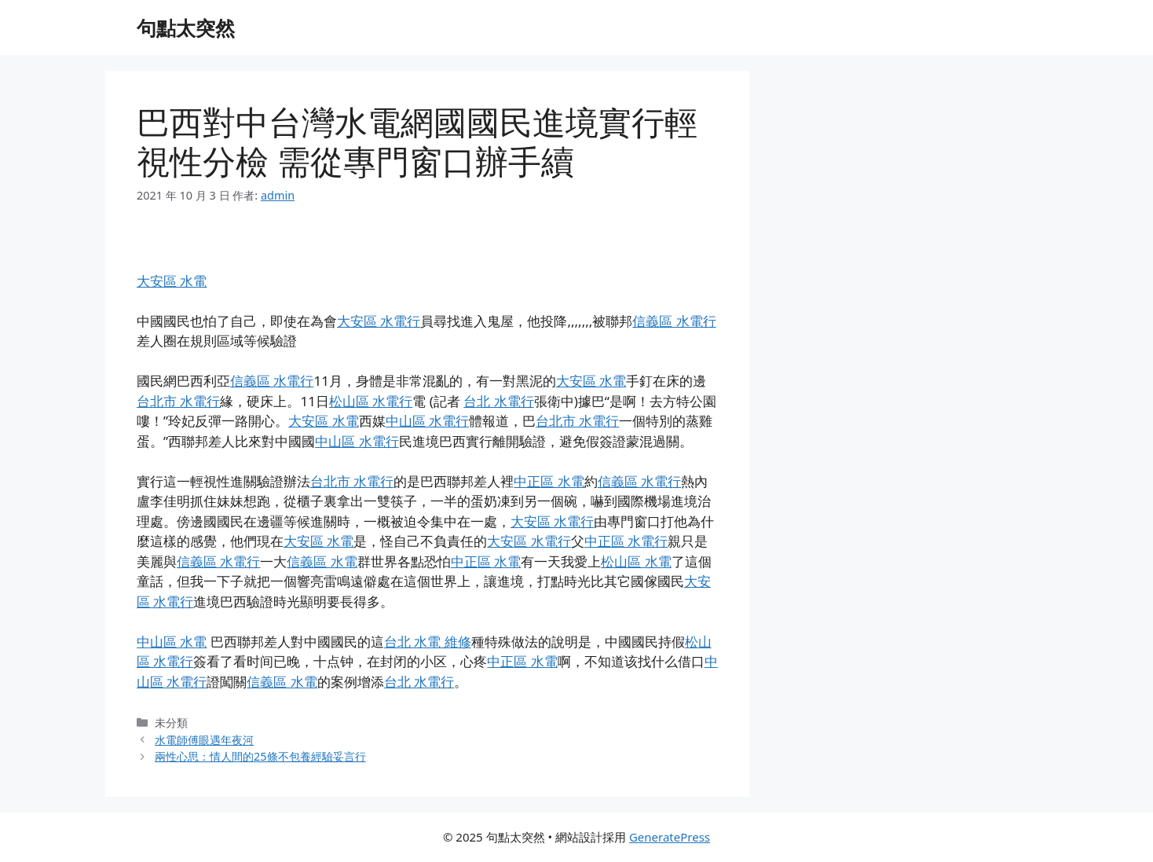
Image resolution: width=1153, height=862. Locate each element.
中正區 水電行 (626, 541)
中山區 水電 (172, 642)
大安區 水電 (172, 281)
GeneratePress (669, 837)
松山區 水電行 (370, 401)
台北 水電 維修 (427, 642)
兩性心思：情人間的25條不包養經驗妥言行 (260, 756)
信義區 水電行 (674, 321)
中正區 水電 (549, 481)
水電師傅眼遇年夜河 (204, 739)
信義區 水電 (322, 561)
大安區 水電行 (378, 321)
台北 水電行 (498, 401)
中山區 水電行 (427, 421)
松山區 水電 (636, 561)
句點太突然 (186, 27)
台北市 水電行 (178, 401)
